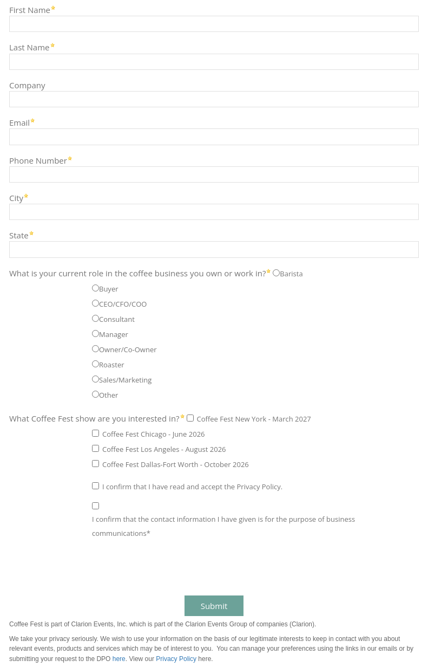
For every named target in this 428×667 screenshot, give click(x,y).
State (19, 235)
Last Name (29, 47)
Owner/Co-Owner (128, 349)
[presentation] (87, 568)
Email (19, 122)
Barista (291, 274)
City (16, 197)
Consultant (117, 319)
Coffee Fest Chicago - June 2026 (153, 434)
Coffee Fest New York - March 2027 (254, 419)
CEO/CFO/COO (123, 304)
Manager (113, 334)
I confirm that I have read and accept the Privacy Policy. (192, 486)
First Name (29, 9)
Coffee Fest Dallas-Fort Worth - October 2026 (175, 464)
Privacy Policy (176, 659)
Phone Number (38, 160)
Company (27, 85)
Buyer (108, 289)
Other (108, 395)
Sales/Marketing (125, 380)
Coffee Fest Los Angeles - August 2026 (164, 449)
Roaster (111, 365)
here (119, 659)
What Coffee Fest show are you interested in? (94, 418)
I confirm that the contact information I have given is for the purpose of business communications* (223, 526)
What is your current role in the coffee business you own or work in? (137, 273)
